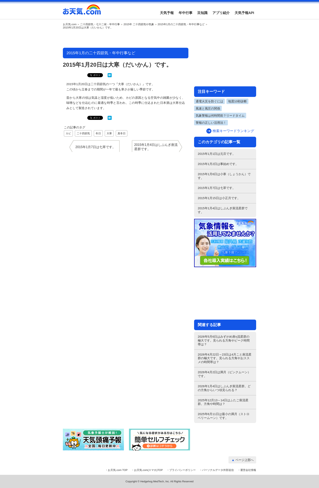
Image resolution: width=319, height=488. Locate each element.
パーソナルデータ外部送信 (218, 470)
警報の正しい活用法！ (211, 122)
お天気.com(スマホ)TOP (148, 470)
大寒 (109, 133)
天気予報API (244, 13)
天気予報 (167, 13)
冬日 (98, 133)
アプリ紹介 (221, 13)
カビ (68, 133)
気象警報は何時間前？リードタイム (220, 115)
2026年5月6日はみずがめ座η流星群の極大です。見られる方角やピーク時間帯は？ (224, 340)
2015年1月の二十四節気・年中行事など (181, 24)
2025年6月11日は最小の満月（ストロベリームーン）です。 (223, 416)
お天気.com (82, 11)
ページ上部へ (244, 460)
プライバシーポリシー (182, 470)
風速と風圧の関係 (208, 108)
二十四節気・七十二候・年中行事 (100, 24)
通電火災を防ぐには (209, 101)
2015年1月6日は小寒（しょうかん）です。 (224, 176)
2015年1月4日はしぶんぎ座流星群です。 (223, 210)
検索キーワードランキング (233, 131)
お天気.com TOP (118, 470)
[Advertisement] (125, 39)
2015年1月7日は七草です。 (216, 188)
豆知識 (202, 13)
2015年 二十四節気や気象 (138, 24)
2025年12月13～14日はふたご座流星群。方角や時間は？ (223, 402)
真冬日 (122, 133)
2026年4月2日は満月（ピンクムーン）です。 (224, 374)
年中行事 (185, 13)
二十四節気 (83, 133)
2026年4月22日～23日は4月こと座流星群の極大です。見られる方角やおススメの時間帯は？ (224, 358)
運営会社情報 (248, 470)
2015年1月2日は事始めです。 (218, 164)
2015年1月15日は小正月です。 (219, 198)
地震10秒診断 (237, 101)
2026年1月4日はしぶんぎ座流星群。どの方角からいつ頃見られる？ (224, 388)
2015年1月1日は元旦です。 (216, 153)
